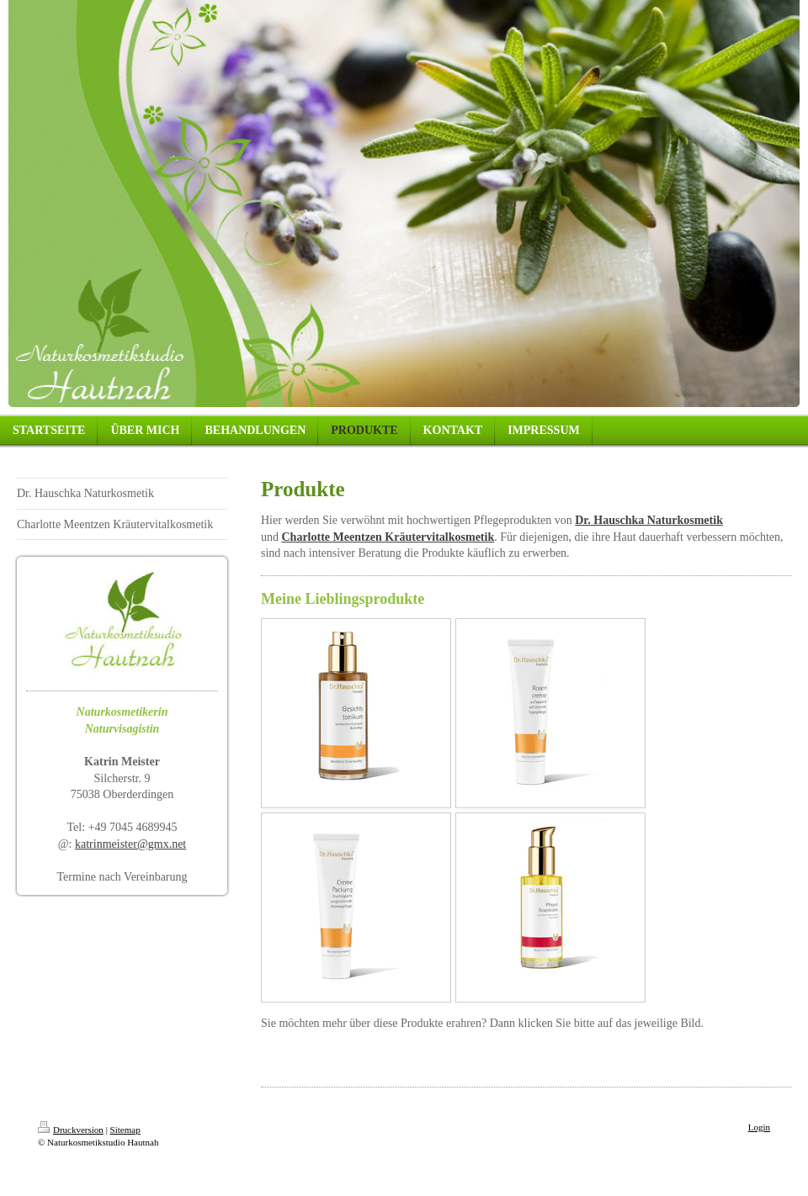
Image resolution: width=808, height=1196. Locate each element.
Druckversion (71, 1130)
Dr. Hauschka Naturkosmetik (649, 520)
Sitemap (125, 1130)
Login (759, 1127)
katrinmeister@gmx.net (130, 844)
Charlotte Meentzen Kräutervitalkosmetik (388, 537)
